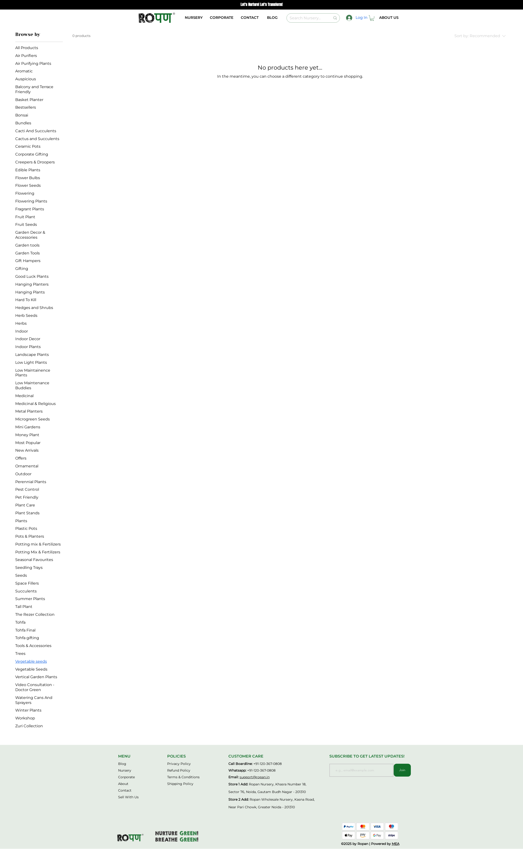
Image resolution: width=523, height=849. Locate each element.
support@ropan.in (255, 777)
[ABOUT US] (388, 18)
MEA (395, 844)
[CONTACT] (249, 18)
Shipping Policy (180, 784)
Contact (124, 790)
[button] (372, 18)
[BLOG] (272, 18)
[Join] (402, 770)
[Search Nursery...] (306, 18)
